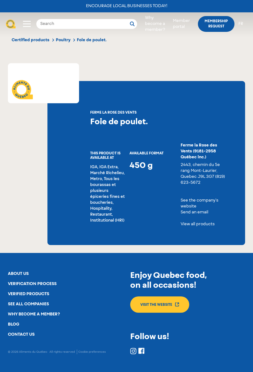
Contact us (21, 334)
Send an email (194, 212)
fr (240, 24)
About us (18, 274)
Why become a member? (155, 24)
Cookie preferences (92, 352)
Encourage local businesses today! (126, 6)
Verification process (32, 284)
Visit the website (159, 304)
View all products (198, 224)
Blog (13, 324)
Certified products (30, 40)
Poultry (63, 40)
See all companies (28, 304)
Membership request (216, 24)
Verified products (28, 294)
